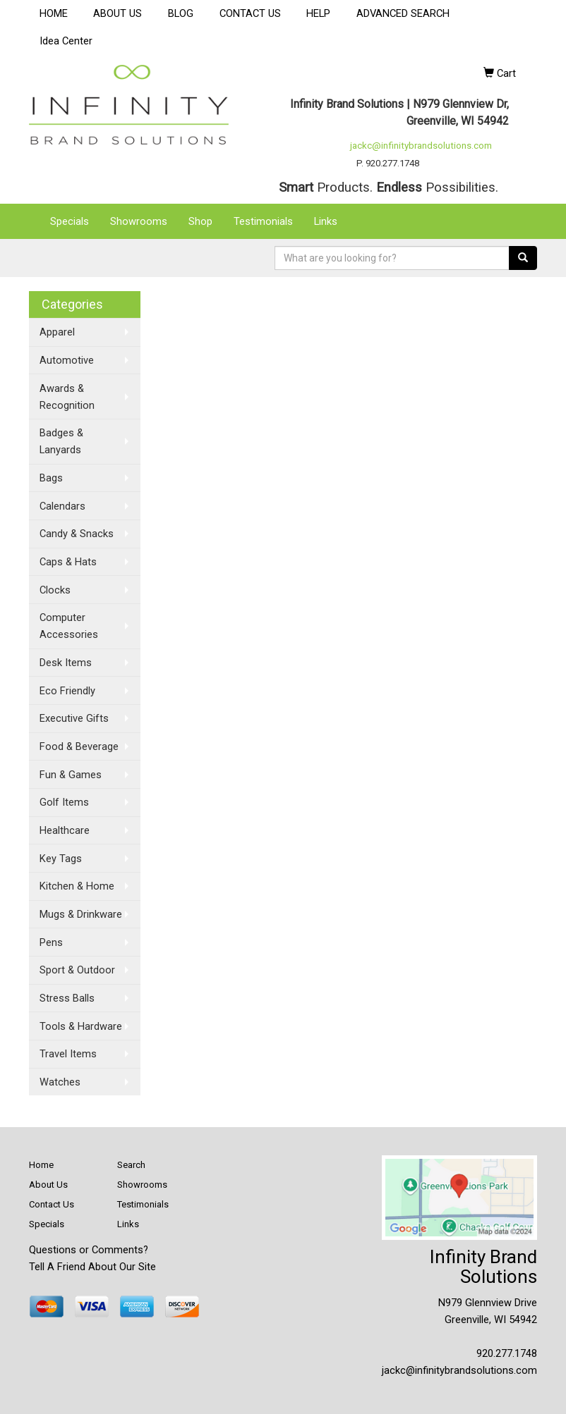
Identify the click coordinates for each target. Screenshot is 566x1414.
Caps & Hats (68, 561)
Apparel (57, 332)
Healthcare (65, 830)
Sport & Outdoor (77, 970)
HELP (318, 13)
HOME (54, 13)
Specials (69, 221)
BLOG (180, 13)
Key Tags (61, 858)
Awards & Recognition (67, 397)
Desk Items (66, 662)
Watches (60, 1082)
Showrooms (138, 221)
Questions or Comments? (88, 1249)
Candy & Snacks (77, 533)
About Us (48, 1184)
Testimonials (263, 221)
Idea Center (66, 41)
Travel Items (68, 1053)
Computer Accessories (69, 626)
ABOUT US (117, 13)
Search (131, 1165)
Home (41, 1165)
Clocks (55, 590)
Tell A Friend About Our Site (92, 1266)
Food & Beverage (79, 746)
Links (325, 221)
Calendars (62, 506)
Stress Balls (67, 998)
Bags (51, 478)
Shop (200, 221)
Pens (51, 942)
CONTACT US (250, 13)
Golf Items (64, 802)
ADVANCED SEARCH (403, 13)
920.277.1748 (506, 1353)
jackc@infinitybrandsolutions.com (421, 145)
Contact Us (51, 1204)
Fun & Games (71, 774)
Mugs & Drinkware (81, 914)
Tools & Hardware (81, 1026)
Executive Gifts (74, 718)
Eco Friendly (67, 690)
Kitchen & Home (77, 886)
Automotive (67, 360)
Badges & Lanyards (61, 441)
